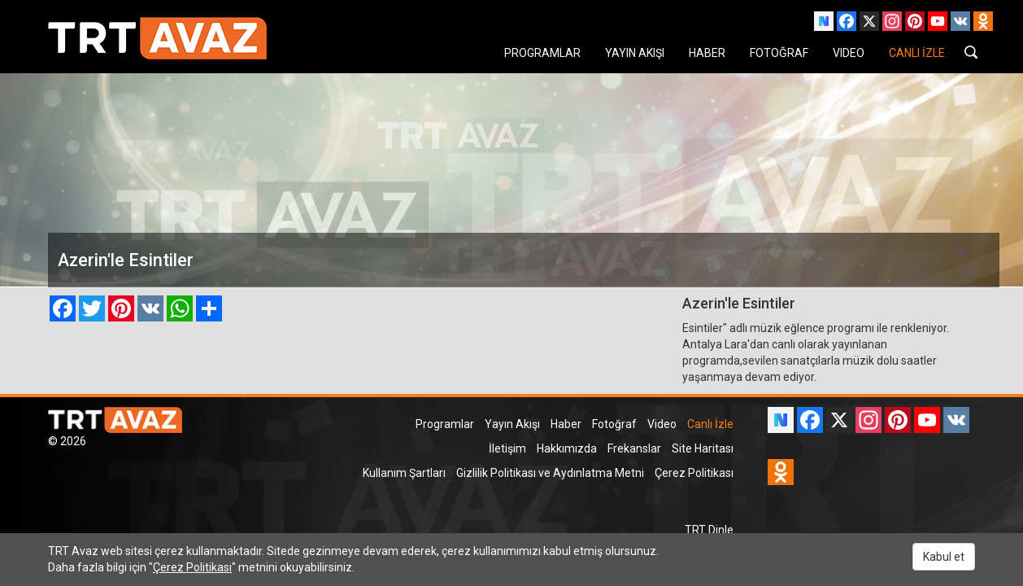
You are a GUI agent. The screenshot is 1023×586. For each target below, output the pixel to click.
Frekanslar (634, 448)
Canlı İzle (710, 424)
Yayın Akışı (512, 424)
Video (662, 424)
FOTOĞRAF (779, 52)
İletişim (507, 448)
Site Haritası (703, 448)
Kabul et (943, 556)
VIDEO (848, 52)
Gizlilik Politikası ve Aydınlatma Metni (550, 472)
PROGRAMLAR (542, 52)
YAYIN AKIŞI (634, 52)
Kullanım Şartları (404, 472)
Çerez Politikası (694, 472)
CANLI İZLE (917, 52)
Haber (566, 424)
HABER (707, 52)
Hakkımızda (567, 448)
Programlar (445, 424)
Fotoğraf (614, 424)
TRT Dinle (709, 529)
